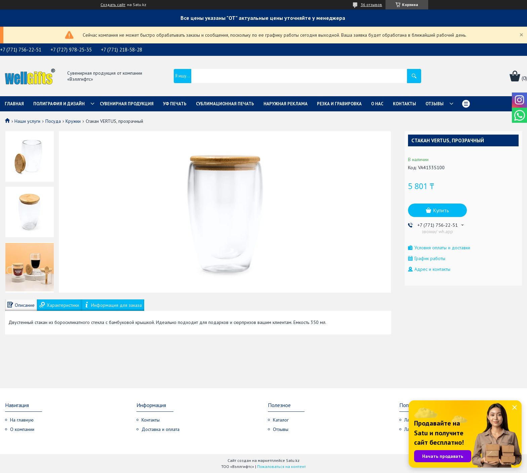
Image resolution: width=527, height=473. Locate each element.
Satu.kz (292, 460)
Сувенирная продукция (127, 104)
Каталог (281, 420)
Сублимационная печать (225, 104)
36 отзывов (371, 4)
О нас (377, 104)
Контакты (404, 104)
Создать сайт (112, 4)
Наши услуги (27, 121)
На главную (22, 420)
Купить (441, 210)
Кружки (73, 121)
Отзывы (434, 104)
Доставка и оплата (160, 429)
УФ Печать (175, 104)
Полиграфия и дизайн (59, 104)
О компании (22, 429)
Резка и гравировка (339, 104)
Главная (14, 104)
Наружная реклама (286, 104)
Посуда (53, 121)
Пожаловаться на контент (281, 466)
